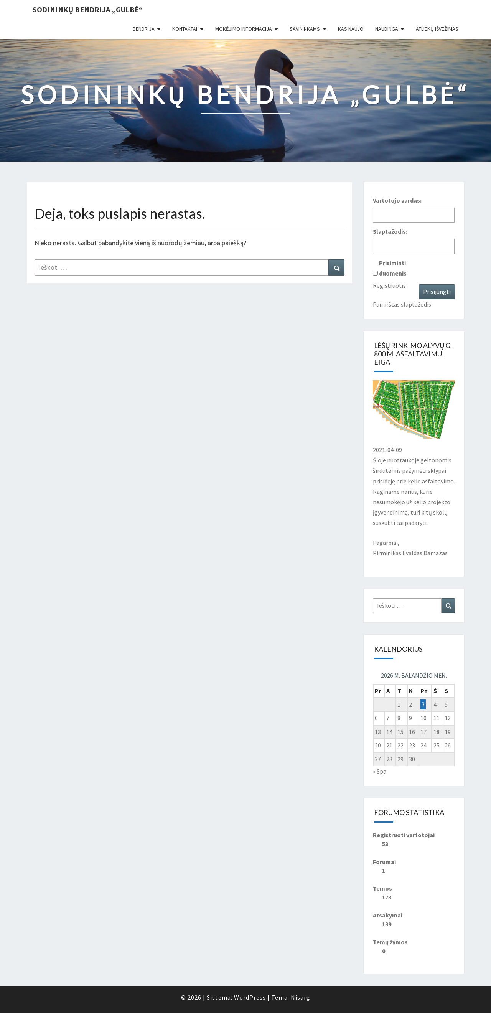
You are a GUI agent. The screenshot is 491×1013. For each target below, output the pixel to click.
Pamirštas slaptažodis (402, 304)
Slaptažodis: (390, 231)
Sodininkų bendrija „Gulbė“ (88, 9)
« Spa (379, 771)
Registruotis (389, 285)
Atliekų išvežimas (437, 28)
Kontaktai (184, 28)
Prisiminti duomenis (393, 268)
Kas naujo (351, 28)
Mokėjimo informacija (243, 28)
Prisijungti (437, 291)
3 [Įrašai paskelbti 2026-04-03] (423, 704)
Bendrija (144, 28)
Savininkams (305, 28)
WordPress (250, 997)
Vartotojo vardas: (397, 200)
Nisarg (300, 997)
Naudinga (386, 28)
